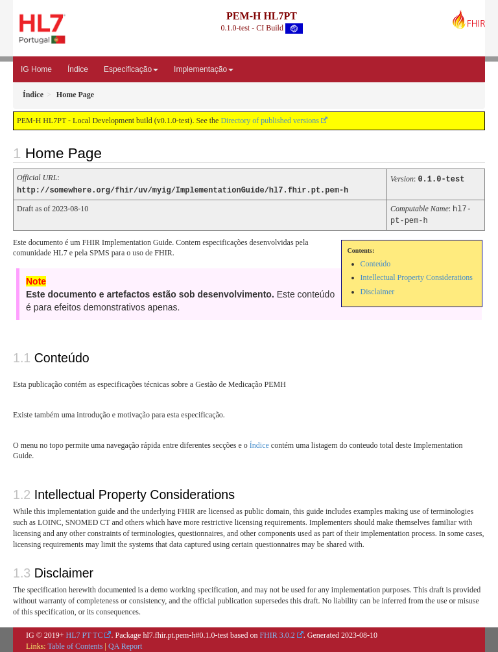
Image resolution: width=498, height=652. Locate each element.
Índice (77, 69)
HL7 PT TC (84, 633)
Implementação (203, 69)
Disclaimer (378, 289)
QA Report (125, 644)
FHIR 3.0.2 (276, 633)
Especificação (131, 69)
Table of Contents (74, 644)
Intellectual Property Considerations (417, 275)
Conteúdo (376, 261)
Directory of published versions (269, 120)
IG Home (36, 69)
